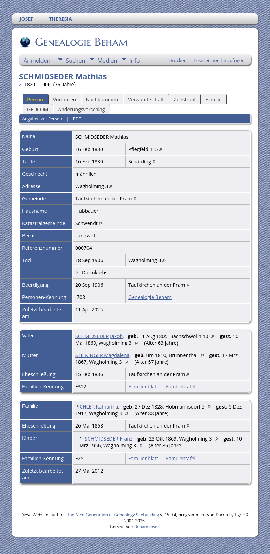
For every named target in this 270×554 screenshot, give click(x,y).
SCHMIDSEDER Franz (108, 438)
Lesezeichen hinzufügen (219, 60)
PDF (77, 119)
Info (134, 60)
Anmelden (37, 60)
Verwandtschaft (146, 99)
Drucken (178, 60)
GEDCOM (37, 109)
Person (35, 99)
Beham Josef (146, 527)
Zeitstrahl (184, 99)
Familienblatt (143, 386)
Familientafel (180, 386)
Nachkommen (102, 99)
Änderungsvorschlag (81, 109)
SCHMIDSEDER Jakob (99, 336)
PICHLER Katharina (96, 406)
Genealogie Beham (81, 42)
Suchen (75, 60)
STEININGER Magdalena (102, 355)
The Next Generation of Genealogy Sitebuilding (113, 515)
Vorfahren (64, 99)
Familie (213, 99)
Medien (107, 60)
